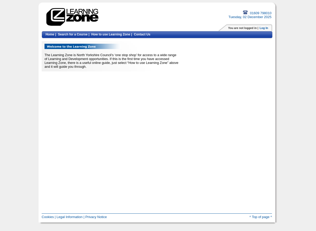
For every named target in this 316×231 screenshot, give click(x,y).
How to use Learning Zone (110, 34)
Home (50, 34)
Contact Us (142, 34)
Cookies (48, 217)
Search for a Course (72, 34)
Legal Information (70, 217)
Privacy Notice (96, 217)
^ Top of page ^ (260, 217)
